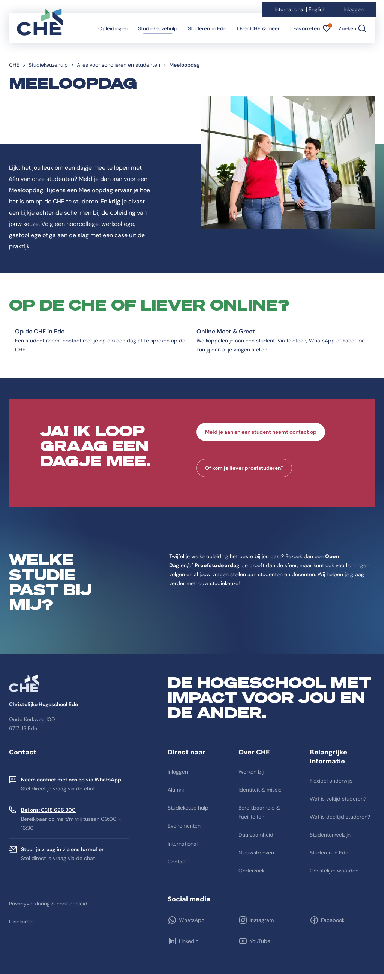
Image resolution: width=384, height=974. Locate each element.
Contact (177, 861)
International (183, 843)
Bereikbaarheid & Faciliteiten (259, 812)
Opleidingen (113, 28)
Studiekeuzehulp (157, 28)
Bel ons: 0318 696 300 (48, 810)
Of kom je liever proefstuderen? (244, 468)
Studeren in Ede (207, 28)
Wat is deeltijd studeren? (340, 816)
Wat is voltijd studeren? (338, 798)
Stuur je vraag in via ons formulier (62, 849)
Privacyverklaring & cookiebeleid (48, 903)
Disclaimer (21, 921)
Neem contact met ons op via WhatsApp (71, 779)
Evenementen (184, 825)
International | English (300, 9)
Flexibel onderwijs (331, 780)
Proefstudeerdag (217, 565)
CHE (14, 64)
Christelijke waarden (334, 870)
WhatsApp (192, 920)
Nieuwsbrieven (256, 852)
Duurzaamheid (255, 834)
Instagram (262, 920)
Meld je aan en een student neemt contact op (260, 432)
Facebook (333, 920)
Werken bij (251, 771)
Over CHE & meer (258, 28)
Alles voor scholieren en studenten (118, 64)
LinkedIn (188, 941)
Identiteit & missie (260, 789)
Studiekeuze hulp (188, 807)
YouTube (260, 941)
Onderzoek (251, 870)
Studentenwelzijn (330, 834)
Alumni (176, 789)
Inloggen (354, 9)
